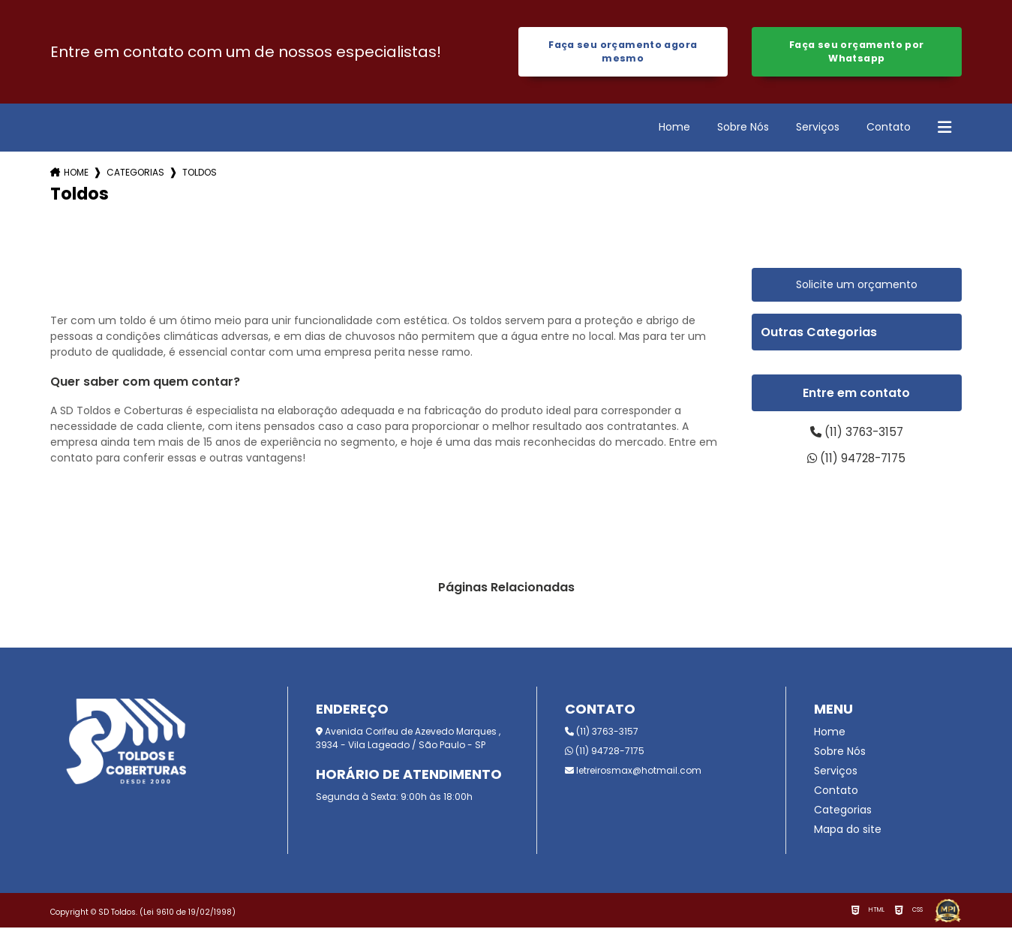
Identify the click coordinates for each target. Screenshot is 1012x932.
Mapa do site (847, 833)
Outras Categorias (819, 333)
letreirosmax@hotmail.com (633, 774)
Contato (888, 128)
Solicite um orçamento (856, 285)
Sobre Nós (743, 128)
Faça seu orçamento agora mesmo (623, 52)
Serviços (817, 128)
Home (674, 128)
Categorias (135, 173)
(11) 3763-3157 (856, 434)
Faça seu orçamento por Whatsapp (856, 52)
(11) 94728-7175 (856, 462)
